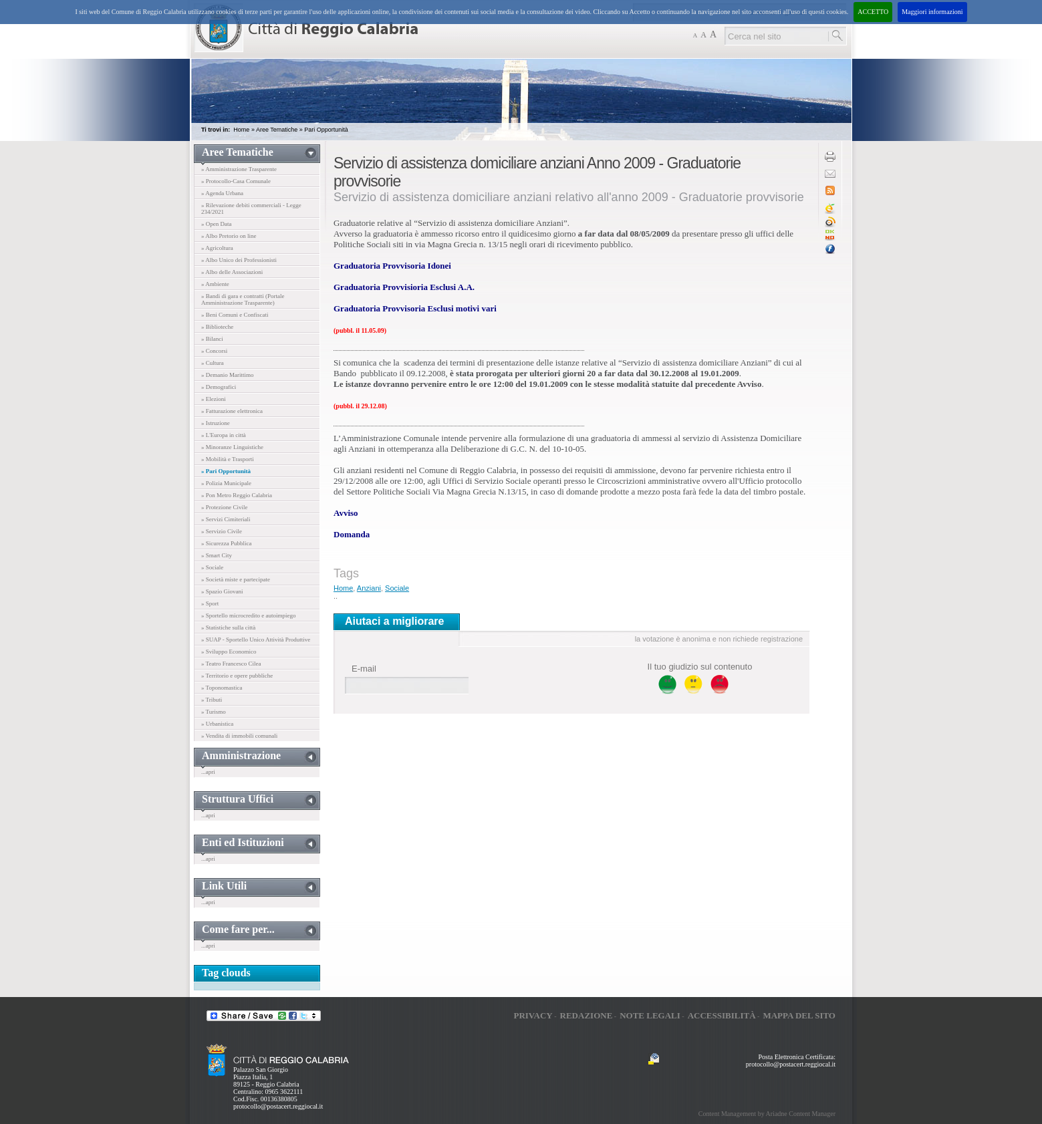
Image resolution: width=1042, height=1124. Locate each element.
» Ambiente (215, 284)
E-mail (364, 669)
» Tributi (211, 699)
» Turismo (213, 711)
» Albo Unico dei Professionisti (239, 260)
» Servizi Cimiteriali (226, 519)
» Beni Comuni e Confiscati (235, 314)
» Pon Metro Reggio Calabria (236, 495)
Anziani (369, 588)
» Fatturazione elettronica (232, 411)
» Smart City (216, 555)
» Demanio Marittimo (227, 375)
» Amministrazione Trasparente (239, 169)
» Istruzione (215, 423)
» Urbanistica (217, 723)
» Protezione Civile (224, 507)
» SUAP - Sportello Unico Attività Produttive (255, 639)
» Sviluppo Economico (229, 651)
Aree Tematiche (276, 129)
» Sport (210, 603)
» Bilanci (212, 338)
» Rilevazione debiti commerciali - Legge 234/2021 (251, 208)
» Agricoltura (217, 248)
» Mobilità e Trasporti (227, 459)
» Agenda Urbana (222, 193)
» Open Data (216, 224)
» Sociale (212, 567)
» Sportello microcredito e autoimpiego (248, 615)
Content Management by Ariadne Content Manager (766, 1113)
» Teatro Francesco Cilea (231, 663)
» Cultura (212, 363)
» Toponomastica (221, 687)
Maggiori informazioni (932, 11)
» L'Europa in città (223, 435)
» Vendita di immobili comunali (239, 735)
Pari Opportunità (326, 129)
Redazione (586, 1015)
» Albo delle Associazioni (232, 272)
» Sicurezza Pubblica (226, 543)
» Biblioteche (217, 326)
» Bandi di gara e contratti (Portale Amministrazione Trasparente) (242, 299)
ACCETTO (873, 11)
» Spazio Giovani (222, 591)
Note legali (650, 1015)
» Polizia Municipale (226, 483)
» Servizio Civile (221, 531)
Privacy (532, 1015)
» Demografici (218, 387)
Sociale (397, 588)
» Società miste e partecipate (235, 579)
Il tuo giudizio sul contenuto (700, 667)
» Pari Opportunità (226, 471)
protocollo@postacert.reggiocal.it (278, 1106)
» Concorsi (214, 350)
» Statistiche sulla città (228, 627)
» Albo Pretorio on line (229, 236)
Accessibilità (722, 1015)
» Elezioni (213, 399)
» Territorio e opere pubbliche (237, 675)
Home (241, 129)
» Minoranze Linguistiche (232, 447)
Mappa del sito (799, 1015)
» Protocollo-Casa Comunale (236, 181)
